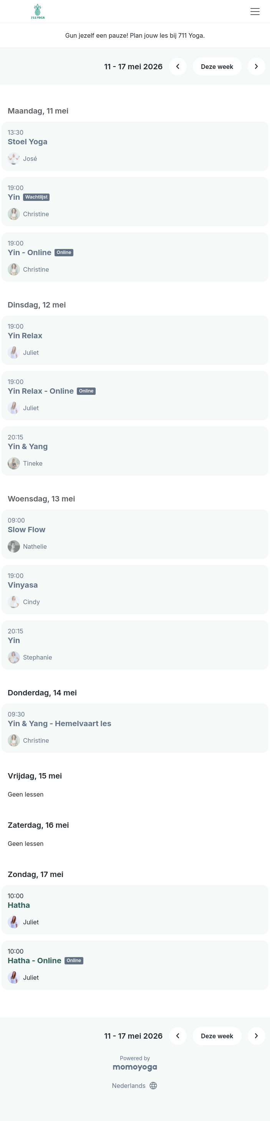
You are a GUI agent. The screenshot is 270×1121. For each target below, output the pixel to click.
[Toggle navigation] (255, 11)
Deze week (217, 66)
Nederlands (135, 1085)
